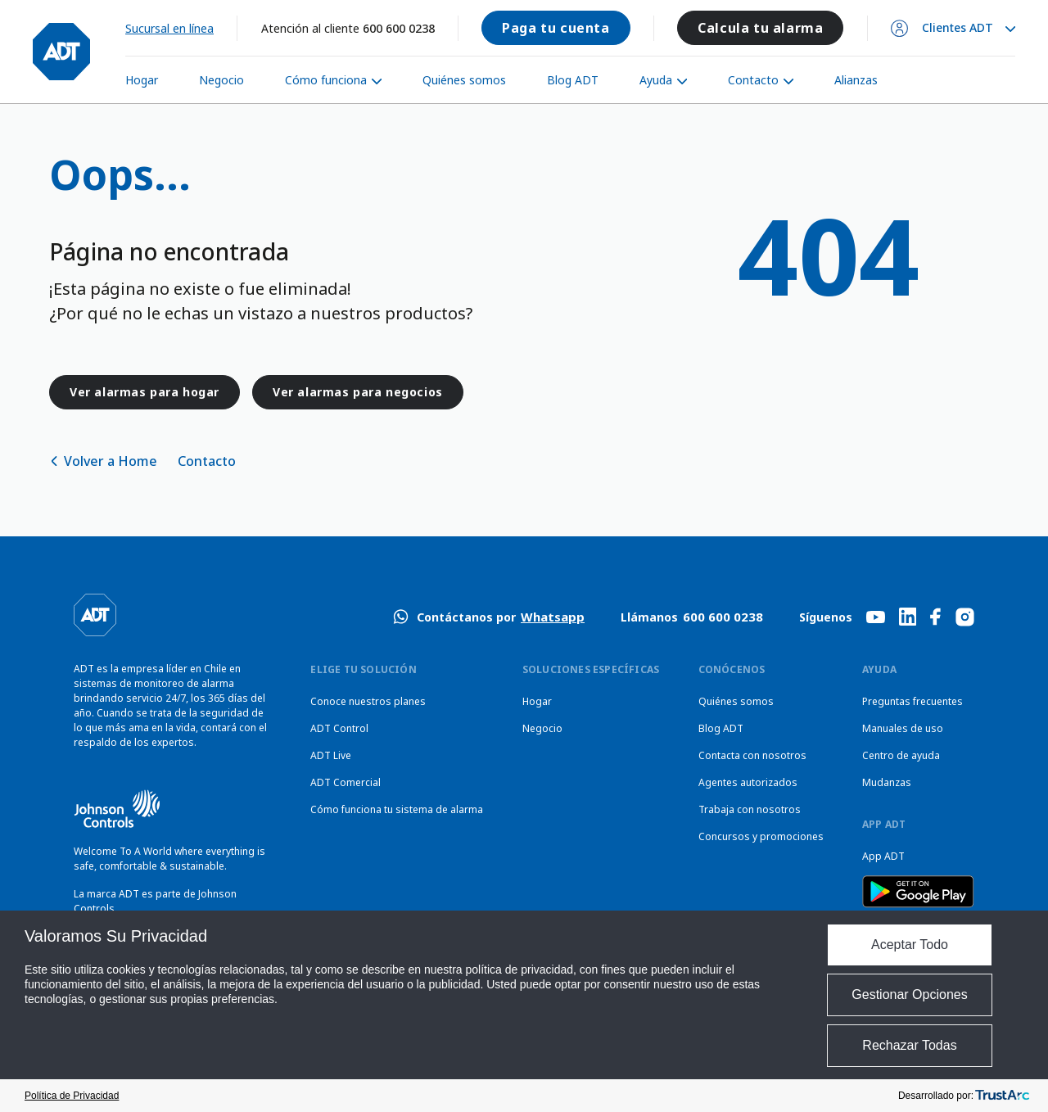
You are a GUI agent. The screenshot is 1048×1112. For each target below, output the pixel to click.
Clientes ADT (957, 27)
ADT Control (339, 728)
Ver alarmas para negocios (358, 392)
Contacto (753, 80)
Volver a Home (110, 461)
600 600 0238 (399, 28)
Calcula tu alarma (760, 28)
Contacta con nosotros (752, 755)
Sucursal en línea (169, 28)
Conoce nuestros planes (368, 701)
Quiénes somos (464, 80)
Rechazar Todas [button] (909, 1045)
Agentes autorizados (747, 782)
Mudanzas (886, 782)
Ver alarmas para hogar (144, 392)
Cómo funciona (326, 80)
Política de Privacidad (72, 1095)
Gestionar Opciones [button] (909, 994)
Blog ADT (573, 80)
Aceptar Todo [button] (909, 945)
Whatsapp (553, 616)
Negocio (221, 80)
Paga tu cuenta (555, 28)
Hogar (141, 80)
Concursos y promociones (761, 836)
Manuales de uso (902, 728)
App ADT (883, 856)
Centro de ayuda (901, 755)
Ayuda (655, 80)
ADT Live (330, 755)
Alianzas (856, 80)
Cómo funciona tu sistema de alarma (396, 809)
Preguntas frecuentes (912, 701)
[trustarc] (1002, 1095)
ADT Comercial (345, 782)
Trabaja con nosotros (749, 809)
